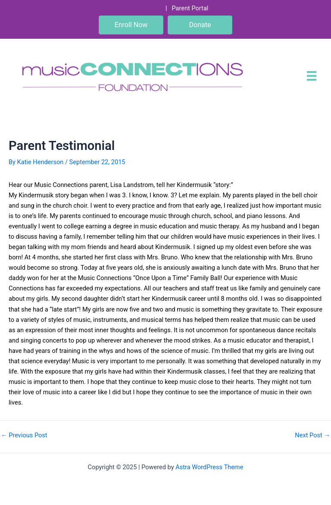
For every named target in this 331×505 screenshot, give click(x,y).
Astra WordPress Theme (209, 467)
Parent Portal (190, 8)
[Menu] (311, 76)
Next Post (312, 435)
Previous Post (24, 435)
